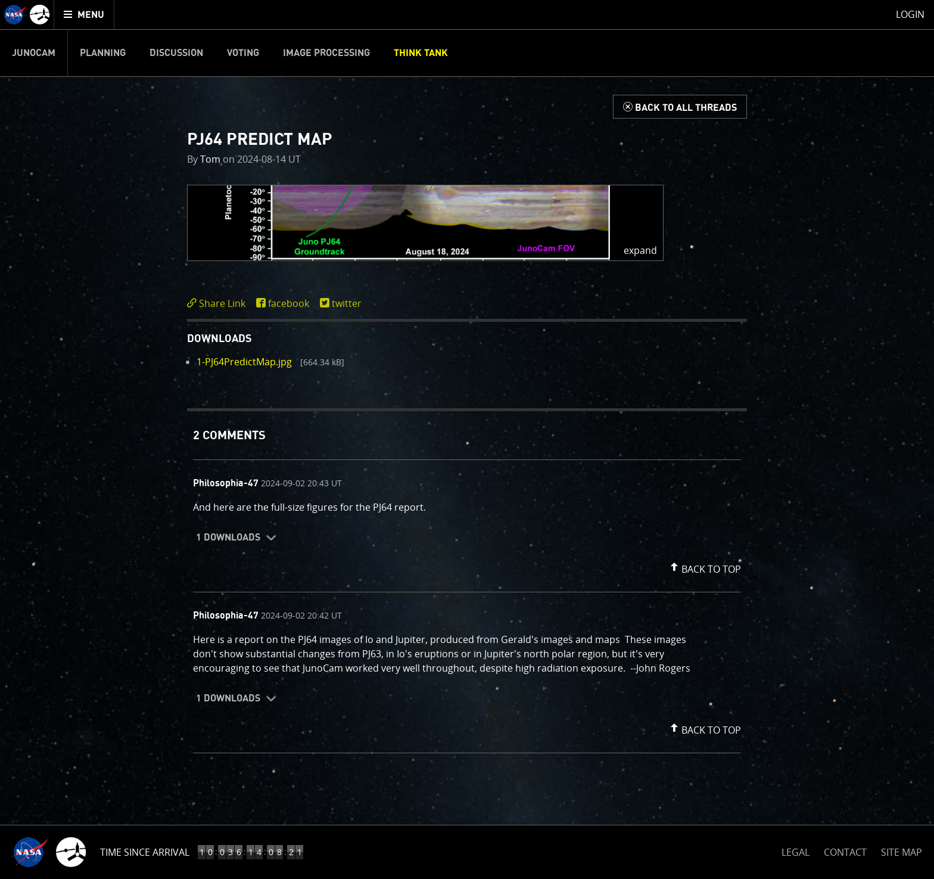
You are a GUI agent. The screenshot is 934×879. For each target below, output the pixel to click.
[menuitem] (84, 14)
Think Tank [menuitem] (421, 53)
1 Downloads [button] (228, 537)
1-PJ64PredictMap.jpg (244, 361)
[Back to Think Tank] (680, 107)
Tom (210, 159)
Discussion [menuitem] (176, 53)
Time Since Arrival (144, 852)
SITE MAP (901, 852)
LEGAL (795, 850)
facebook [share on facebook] (288, 303)
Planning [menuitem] (103, 53)
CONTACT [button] (845, 852)
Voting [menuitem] (243, 53)
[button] (425, 223)
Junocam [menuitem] (33, 53)
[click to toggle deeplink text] (218, 303)
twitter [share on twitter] (347, 303)
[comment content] (467, 509)
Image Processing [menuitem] (326, 53)
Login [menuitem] (910, 14)
